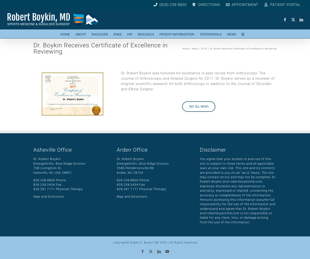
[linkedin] (301, 19)
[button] (242, 33)
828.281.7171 (44, 189)
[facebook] (285, 19)
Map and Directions (48, 196)
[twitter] (293, 19)
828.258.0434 (44, 184)
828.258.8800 (44, 180)
